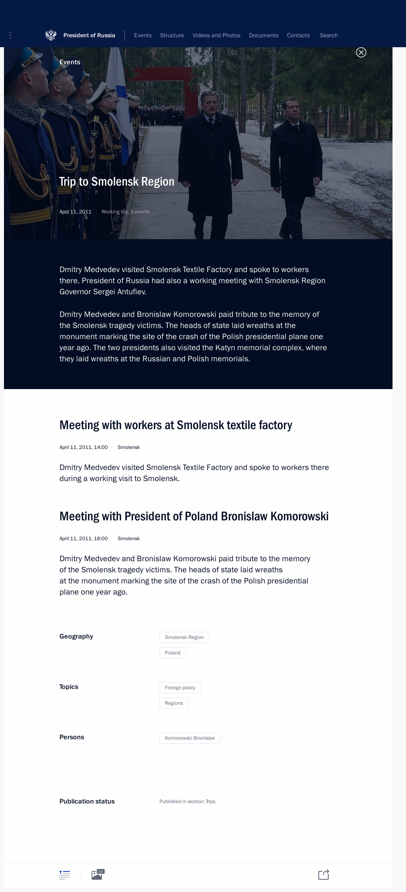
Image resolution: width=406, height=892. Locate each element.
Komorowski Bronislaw (190, 738)
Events (69, 62)
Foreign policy (180, 687)
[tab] (64, 875)
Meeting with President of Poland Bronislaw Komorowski (194, 516)
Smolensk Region (184, 637)
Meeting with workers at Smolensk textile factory (175, 424)
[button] (13, 12)
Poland (172, 652)
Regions (174, 703)
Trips (210, 801)
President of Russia (89, 11)
